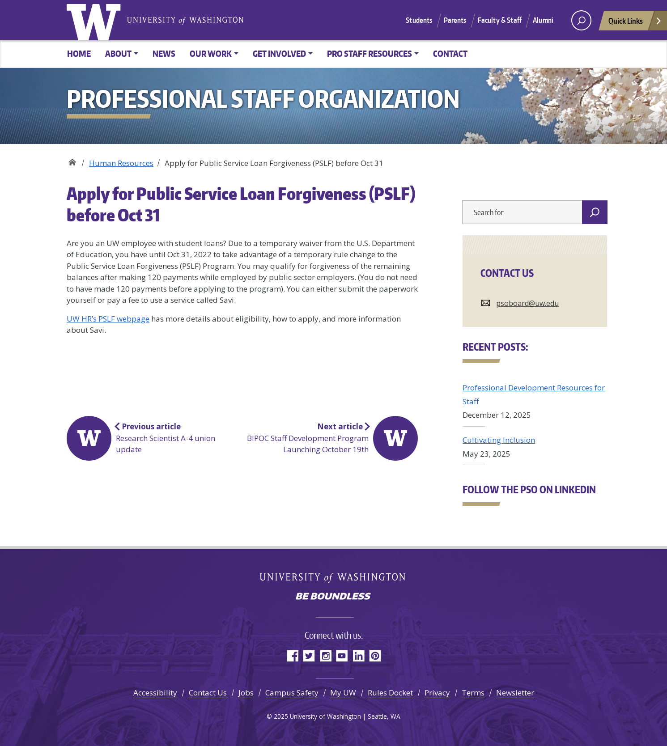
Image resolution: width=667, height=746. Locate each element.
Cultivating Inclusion (499, 440)
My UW (343, 692)
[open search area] (581, 20)
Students (419, 20)
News (164, 53)
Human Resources (121, 163)
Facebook (292, 655)
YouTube (342, 655)
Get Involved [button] (279, 53)
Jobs (246, 692)
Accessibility (155, 692)
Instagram (325, 655)
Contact (450, 53)
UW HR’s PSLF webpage (108, 319)
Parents (455, 20)
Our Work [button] (211, 53)
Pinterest (375, 655)
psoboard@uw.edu (527, 303)
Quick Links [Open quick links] (635, 23)
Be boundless (334, 597)
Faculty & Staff (500, 20)
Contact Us (208, 692)
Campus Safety (292, 692)
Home (79, 53)
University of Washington (96, 20)
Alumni (543, 20)
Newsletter (515, 692)
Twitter (309, 655)
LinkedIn (359, 655)
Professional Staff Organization (72, 160)
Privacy (437, 692)
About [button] (118, 53)
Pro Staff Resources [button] (369, 53)
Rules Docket (390, 692)
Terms (473, 692)
